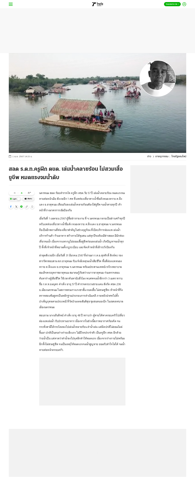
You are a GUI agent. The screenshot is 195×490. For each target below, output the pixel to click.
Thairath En (172, 4)
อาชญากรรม (161, 156)
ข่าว (149, 156)
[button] (11, 207)
